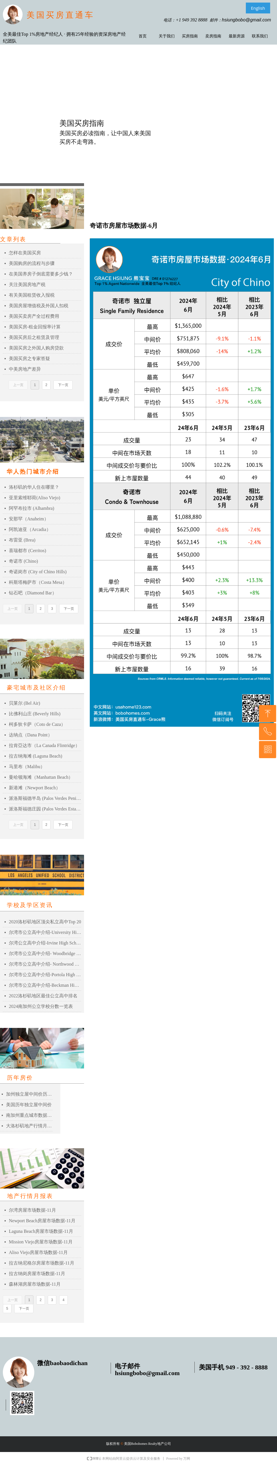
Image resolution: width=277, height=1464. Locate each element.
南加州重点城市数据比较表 (29, 1115)
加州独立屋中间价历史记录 (29, 1094)
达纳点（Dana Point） (30, 734)
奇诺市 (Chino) (23, 561)
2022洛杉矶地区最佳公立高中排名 (43, 995)
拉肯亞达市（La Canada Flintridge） (44, 745)
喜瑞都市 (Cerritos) (27, 550)
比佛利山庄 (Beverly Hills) (34, 713)
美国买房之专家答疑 (29, 358)
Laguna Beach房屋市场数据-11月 (41, 1231)
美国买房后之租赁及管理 (34, 337)
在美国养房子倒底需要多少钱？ (41, 273)
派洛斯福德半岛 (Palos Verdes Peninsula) (45, 798)
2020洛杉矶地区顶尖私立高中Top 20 (45, 921)
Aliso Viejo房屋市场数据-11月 (38, 1252)
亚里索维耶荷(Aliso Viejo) (34, 497)
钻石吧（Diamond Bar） (33, 592)
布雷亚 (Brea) (22, 540)
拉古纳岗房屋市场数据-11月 (37, 1273)
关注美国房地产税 (27, 284)
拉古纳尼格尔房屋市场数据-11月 (41, 1263)
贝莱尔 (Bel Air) (24, 703)
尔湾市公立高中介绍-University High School (45, 932)
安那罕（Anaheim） (29, 518)
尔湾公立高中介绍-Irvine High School (45, 942)
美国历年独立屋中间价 (29, 1104)
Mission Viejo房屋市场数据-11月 (41, 1241)
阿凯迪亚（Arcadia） (30, 529)
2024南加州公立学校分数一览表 (41, 1006)
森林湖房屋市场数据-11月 (35, 1284)
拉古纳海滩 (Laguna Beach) (35, 756)
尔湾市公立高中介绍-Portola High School (45, 974)
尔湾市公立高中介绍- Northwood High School (45, 964)
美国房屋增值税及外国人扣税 (38, 305)
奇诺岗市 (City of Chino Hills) (38, 571)
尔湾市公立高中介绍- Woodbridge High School (45, 953)
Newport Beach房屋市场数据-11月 (42, 1220)
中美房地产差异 (25, 369)
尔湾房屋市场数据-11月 (32, 1210)
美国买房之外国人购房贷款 (36, 347)
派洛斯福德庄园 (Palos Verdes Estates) (45, 808)
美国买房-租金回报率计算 (35, 326)
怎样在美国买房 (25, 252)
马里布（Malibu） (27, 766)
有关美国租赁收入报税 (32, 295)
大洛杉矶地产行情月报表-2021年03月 (29, 1125)
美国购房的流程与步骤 (32, 263)
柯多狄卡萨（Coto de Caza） (37, 724)
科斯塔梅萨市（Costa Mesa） (38, 582)
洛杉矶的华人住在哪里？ (34, 487)
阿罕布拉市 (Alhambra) (31, 508)
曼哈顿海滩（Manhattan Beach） (41, 777)
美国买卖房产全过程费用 (34, 316)
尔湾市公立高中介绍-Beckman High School (45, 985)
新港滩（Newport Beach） (34, 787)
